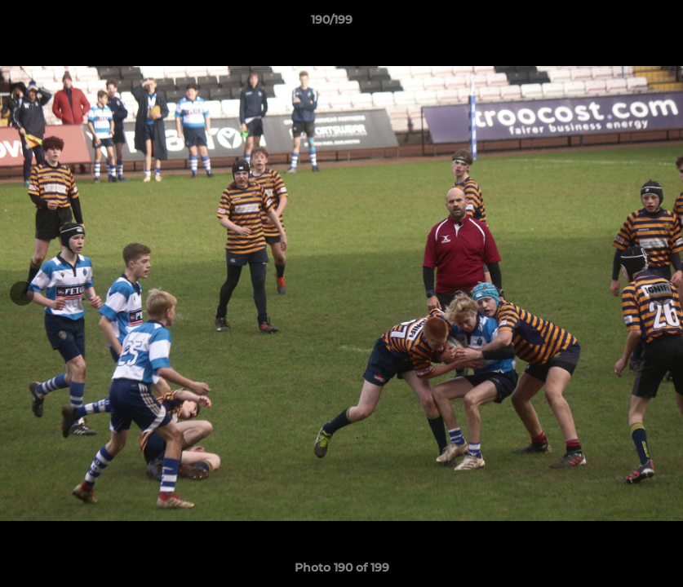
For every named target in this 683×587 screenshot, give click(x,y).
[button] (614, 23)
